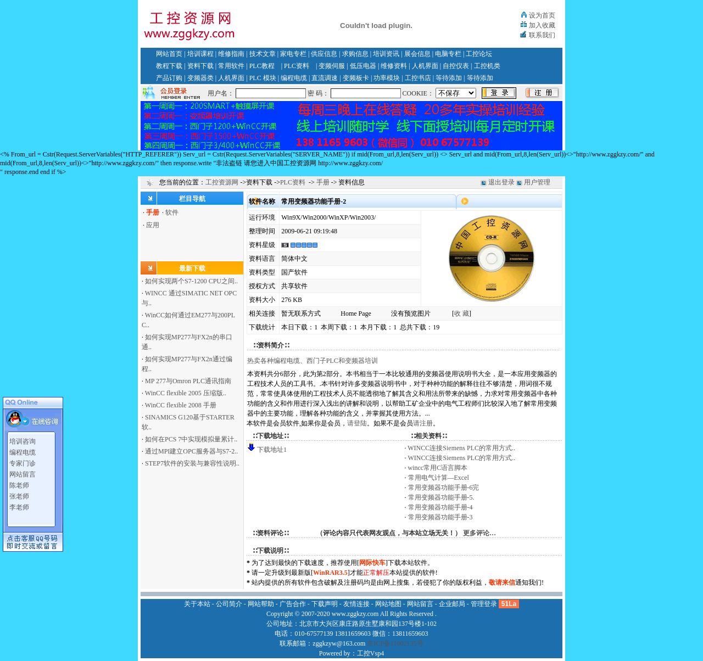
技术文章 (262, 54)
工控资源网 (221, 182)
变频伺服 (332, 66)
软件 (171, 212)
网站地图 (388, 604)
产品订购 (169, 78)
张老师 (19, 493)
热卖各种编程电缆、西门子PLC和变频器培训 (312, 361)
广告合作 (293, 604)
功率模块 (386, 78)
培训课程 (200, 54)
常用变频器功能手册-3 (440, 517)
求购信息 (355, 54)
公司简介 (229, 604)
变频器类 (200, 78)
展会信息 (417, 54)
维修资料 (394, 66)
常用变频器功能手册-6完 (443, 487)
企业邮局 (452, 604)
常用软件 (231, 66)
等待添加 (449, 78)
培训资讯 (386, 54)
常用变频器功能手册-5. (441, 497)
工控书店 (418, 78)
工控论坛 (479, 54)
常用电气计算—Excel (438, 477)
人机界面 (425, 66)
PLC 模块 (262, 78)
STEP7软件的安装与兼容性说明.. (192, 463)
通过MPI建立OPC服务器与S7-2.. (191, 451)
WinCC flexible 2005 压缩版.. (185, 393)
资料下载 (200, 66)
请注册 (423, 423)
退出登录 (501, 182)
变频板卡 (356, 78)
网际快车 (372, 563)
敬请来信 (502, 582)
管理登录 (484, 604)
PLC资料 (296, 66)
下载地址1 (272, 449)
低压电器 (363, 66)
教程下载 (169, 66)
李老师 (19, 504)
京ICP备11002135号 (395, 643)
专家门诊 (22, 460)
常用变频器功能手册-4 (440, 507)
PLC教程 (262, 66)
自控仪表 (456, 66)
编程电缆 (294, 78)
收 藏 (461, 313)
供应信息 (324, 54)
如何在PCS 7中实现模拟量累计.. (191, 439)
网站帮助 (261, 604)
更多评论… (479, 533)
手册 (323, 182)
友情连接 (356, 604)
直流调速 (324, 78)
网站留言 (22, 471)
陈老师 (19, 482)
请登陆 (357, 423)
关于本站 (197, 604)
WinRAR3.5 (330, 572)
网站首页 (169, 54)
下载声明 (324, 604)
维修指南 (231, 54)
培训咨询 (22, 438)
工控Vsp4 (370, 653)
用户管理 (537, 182)
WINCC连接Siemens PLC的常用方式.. (461, 448)
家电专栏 (293, 54)
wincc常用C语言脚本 (438, 468)
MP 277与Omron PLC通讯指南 (188, 381)
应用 (152, 225)
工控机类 (487, 66)
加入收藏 (542, 25)
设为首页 (542, 15)
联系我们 (542, 35)
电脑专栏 (448, 54)
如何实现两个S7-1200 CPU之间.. (191, 281)
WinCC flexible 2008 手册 (180, 405)
